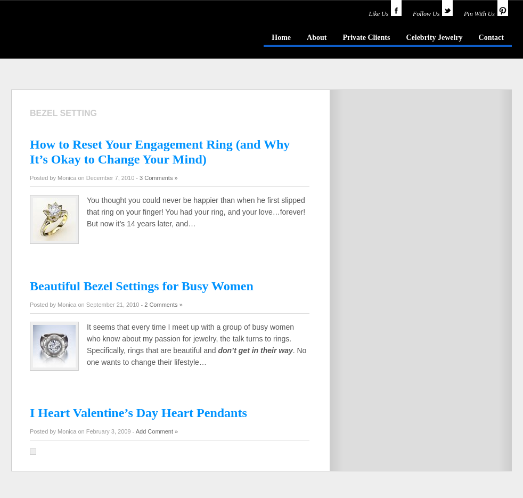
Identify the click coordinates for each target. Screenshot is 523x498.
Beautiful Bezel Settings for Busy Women (142, 286)
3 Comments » (159, 178)
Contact (491, 38)
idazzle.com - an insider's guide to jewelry (88, 37)
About (316, 38)
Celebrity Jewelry (434, 38)
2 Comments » (163, 304)
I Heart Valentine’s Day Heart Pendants (138, 413)
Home (281, 38)
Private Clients (366, 38)
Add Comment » (157, 431)
